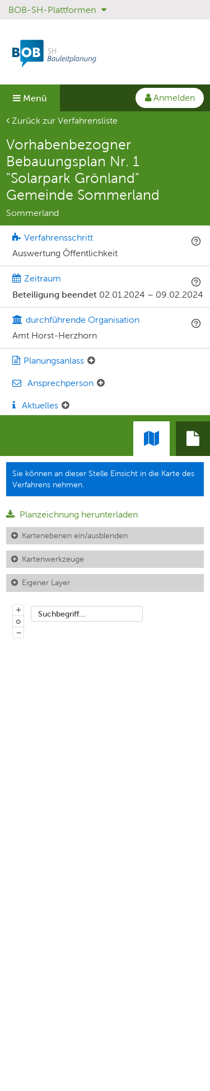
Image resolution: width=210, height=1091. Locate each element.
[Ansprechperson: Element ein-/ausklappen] (101, 383)
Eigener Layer (46, 582)
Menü (30, 98)
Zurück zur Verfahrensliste (62, 120)
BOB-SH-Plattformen (57, 10)
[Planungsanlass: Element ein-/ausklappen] (91, 361)
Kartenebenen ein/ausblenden (75, 535)
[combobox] (87, 614)
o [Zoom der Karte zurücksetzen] (18, 621)
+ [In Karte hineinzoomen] (18, 609)
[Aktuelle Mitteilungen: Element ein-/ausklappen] (65, 405)
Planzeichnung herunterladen (72, 514)
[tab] (193, 438)
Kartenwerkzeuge (53, 558)
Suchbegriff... (62, 613)
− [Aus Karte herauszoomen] (18, 632)
